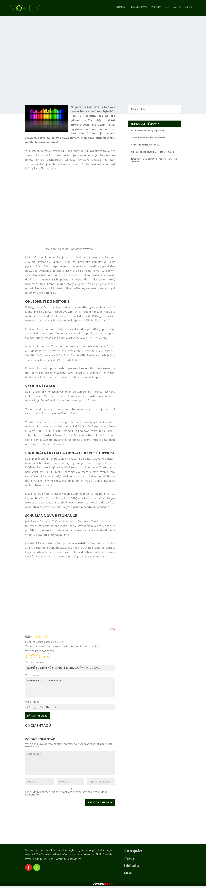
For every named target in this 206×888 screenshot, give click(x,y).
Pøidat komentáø (100, 804)
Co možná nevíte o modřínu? (145, 146)
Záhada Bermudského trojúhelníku (148, 139)
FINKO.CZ (108, 886)
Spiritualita (173, 9)
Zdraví (189, 9)
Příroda (156, 9)
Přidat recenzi (37, 717)
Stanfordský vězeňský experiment (148, 132)
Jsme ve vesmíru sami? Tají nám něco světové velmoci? (154, 162)
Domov (120, 9)
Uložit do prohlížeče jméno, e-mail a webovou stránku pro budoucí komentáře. (66, 795)
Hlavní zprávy (138, 9)
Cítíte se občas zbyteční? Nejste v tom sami (153, 153)
